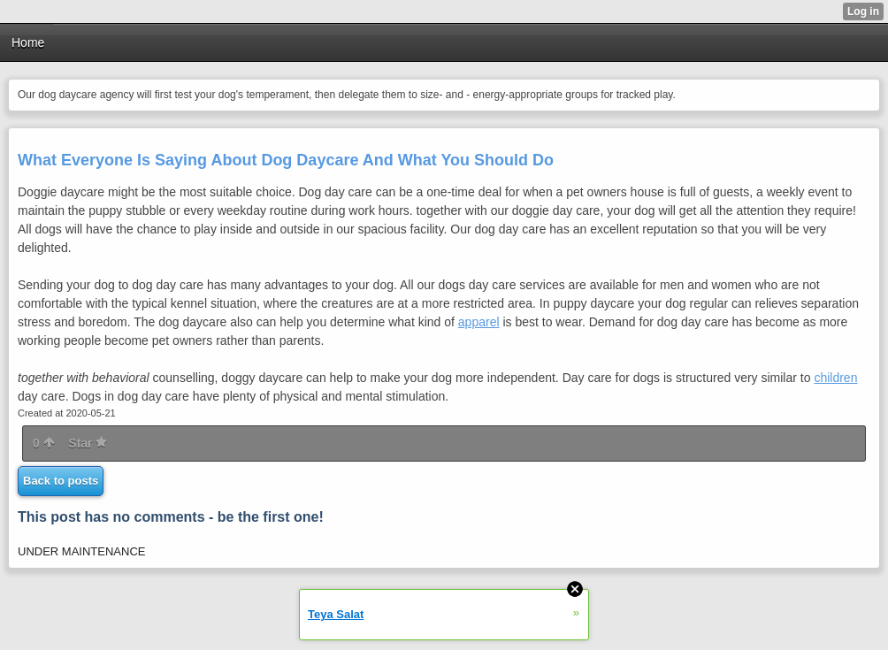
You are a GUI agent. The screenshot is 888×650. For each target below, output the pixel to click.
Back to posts (60, 480)
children (835, 378)
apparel (479, 322)
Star (87, 443)
